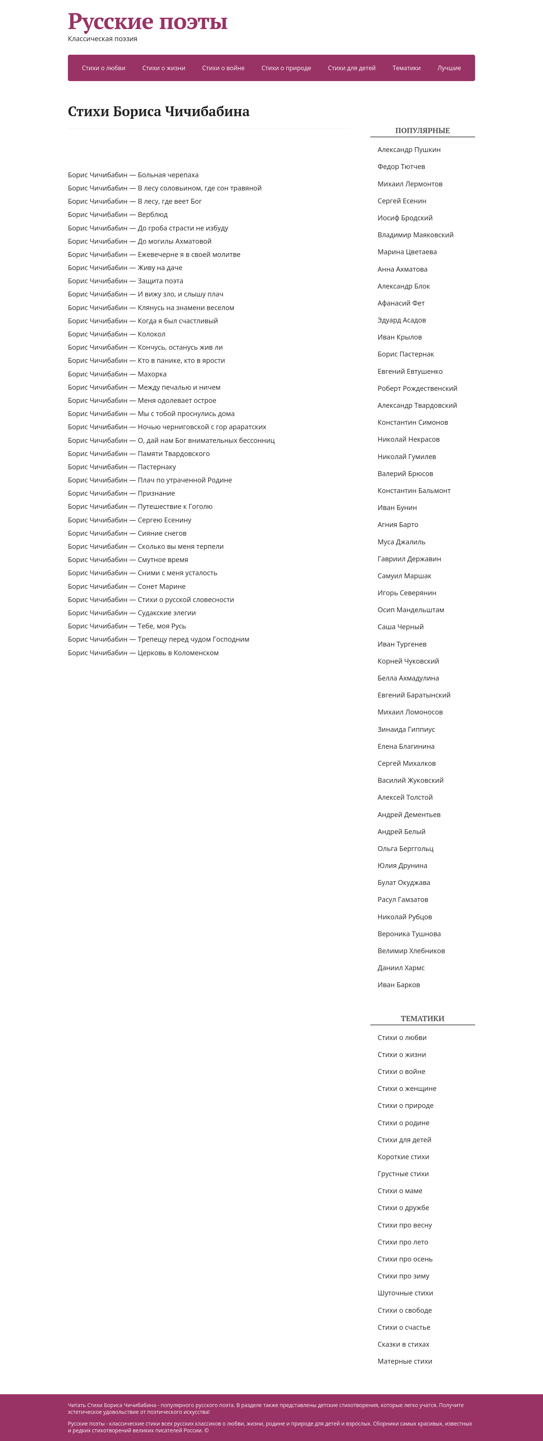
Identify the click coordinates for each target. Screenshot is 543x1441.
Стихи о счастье (404, 1327)
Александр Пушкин (409, 149)
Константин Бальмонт (414, 490)
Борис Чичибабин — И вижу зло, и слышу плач (146, 293)
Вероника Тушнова (409, 933)
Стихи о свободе (405, 1310)
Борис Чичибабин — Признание (121, 493)
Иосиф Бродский (405, 217)
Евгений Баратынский (414, 694)
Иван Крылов (400, 336)
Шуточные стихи (405, 1292)
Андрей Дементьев (409, 814)
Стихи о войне (223, 68)
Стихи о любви (104, 68)
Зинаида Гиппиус (406, 729)
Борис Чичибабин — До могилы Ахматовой (140, 241)
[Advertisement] (209, 149)
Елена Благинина (406, 746)
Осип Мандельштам (411, 609)
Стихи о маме (400, 1190)
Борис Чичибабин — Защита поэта (125, 280)
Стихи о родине (403, 1122)
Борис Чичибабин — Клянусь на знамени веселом (151, 307)
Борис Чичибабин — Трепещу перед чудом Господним (158, 639)
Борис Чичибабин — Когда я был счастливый (143, 320)
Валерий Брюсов (405, 473)
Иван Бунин (397, 507)
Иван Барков (399, 984)
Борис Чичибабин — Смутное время (128, 559)
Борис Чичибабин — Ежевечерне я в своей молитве (154, 254)
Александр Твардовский (417, 405)
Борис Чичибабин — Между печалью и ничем (144, 387)
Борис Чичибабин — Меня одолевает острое (142, 400)
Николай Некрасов (409, 439)
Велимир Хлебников (411, 950)
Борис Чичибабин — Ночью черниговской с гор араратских (167, 426)
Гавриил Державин (409, 558)
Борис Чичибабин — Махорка (117, 373)
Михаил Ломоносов (410, 711)
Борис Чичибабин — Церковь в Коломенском (143, 652)
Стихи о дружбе (403, 1207)
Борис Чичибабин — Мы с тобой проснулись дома (151, 413)
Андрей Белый (402, 831)
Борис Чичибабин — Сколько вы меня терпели (146, 546)
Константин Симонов (413, 422)
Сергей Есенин (402, 200)
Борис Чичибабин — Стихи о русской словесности (151, 599)
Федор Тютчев (401, 166)
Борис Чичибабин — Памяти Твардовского (139, 453)
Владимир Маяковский (416, 234)
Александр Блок (404, 285)
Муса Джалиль (402, 541)
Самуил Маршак (405, 575)
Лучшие (449, 68)
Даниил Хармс (401, 967)
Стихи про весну (405, 1224)
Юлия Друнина (403, 865)
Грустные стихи (403, 1173)
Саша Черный (401, 626)
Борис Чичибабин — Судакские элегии (132, 612)
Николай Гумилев (407, 456)
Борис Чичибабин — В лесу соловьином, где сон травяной (165, 187)
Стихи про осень (405, 1258)
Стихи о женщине (407, 1088)
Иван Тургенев (402, 643)
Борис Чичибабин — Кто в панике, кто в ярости (146, 360)
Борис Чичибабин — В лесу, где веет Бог (135, 201)
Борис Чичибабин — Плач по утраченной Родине (150, 479)
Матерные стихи (405, 1361)
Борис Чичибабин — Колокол (117, 333)
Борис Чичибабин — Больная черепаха (133, 174)
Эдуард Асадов (402, 319)
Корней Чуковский (408, 660)
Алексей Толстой (405, 797)
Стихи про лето (403, 1241)
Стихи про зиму (403, 1275)
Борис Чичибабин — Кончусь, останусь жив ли (145, 347)
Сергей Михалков (407, 763)
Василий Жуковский (411, 780)
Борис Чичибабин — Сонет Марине (127, 586)
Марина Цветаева (407, 251)
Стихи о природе (286, 68)
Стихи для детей (352, 68)
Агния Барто (398, 524)
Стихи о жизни (163, 68)
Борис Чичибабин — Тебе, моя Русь (127, 625)
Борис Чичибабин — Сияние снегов (127, 533)
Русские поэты (147, 20)
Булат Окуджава (404, 882)
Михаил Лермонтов (410, 183)
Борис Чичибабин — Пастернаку (122, 466)
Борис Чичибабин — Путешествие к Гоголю (140, 506)
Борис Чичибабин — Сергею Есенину (129, 519)
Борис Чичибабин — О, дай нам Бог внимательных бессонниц (171, 440)
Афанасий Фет (401, 302)
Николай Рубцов (405, 916)
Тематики (407, 68)
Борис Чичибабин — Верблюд (118, 214)
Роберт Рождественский (418, 388)
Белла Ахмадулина (408, 677)
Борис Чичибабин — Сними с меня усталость (143, 572)
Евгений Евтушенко (410, 371)
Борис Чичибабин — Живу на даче (125, 267)
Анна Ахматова (403, 268)
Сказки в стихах (403, 1344)
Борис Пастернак (406, 353)
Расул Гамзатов (403, 899)
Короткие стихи (403, 1156)
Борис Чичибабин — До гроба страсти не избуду (148, 227)
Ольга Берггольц (406, 848)
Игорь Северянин (407, 592)
